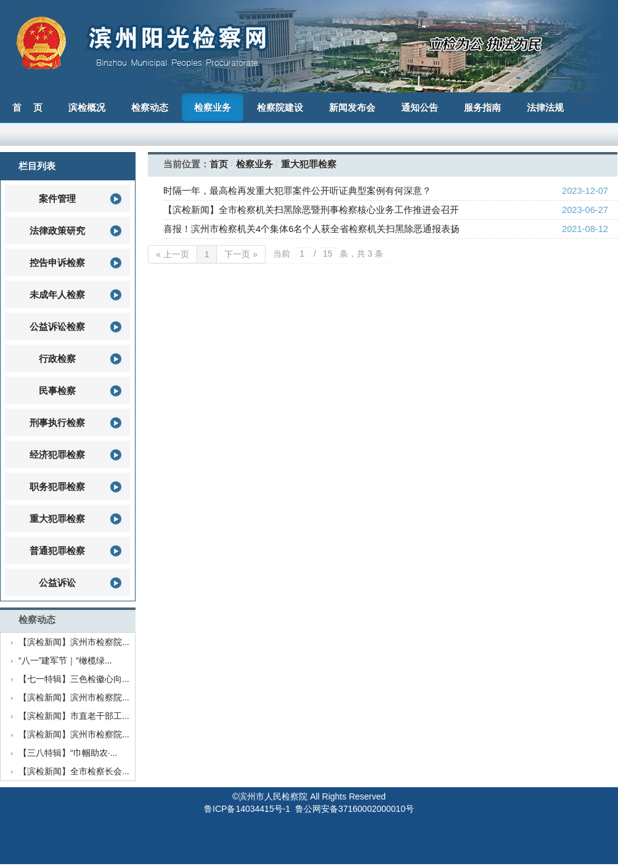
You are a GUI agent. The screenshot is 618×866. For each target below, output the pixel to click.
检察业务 (254, 164)
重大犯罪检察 (308, 164)
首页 (218, 164)
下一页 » (241, 254)
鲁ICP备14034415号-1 (247, 809)
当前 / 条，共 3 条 (328, 253)
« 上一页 (172, 254)
